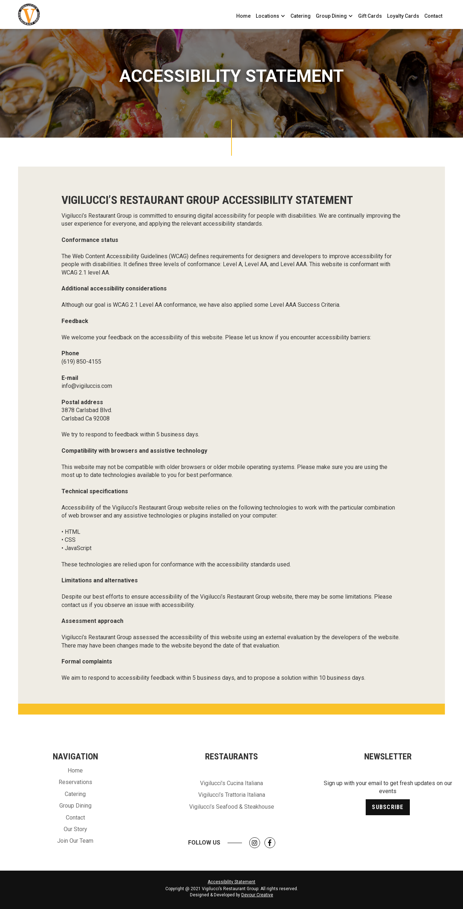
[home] (29, 14)
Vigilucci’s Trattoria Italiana (231, 794)
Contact (433, 16)
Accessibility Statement (231, 881)
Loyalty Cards (403, 16)
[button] (270, 16)
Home (243, 16)
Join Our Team (75, 840)
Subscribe (387, 807)
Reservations (75, 782)
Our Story (75, 829)
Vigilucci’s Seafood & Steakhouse (231, 806)
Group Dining (75, 805)
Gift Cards (370, 16)
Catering (300, 16)
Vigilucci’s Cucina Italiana (231, 783)
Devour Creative (257, 894)
